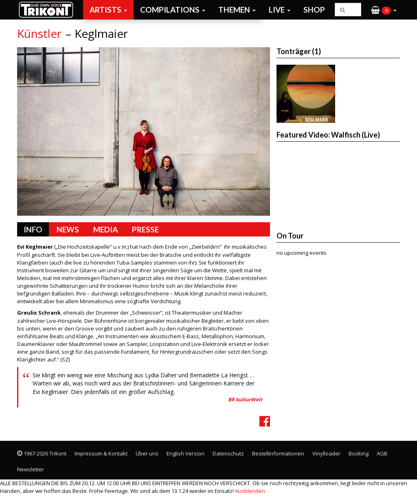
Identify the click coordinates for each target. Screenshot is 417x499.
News (68, 229)
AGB (382, 453)
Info (33, 229)
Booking (359, 453)
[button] (383, 10)
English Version (185, 453)
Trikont (48, 9)
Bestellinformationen (278, 453)
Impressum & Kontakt (101, 453)
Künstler (39, 33)
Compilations (172, 9)
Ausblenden (250, 491)
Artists (108, 9)
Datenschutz (228, 453)
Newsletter (30, 469)
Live (279, 9)
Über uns (147, 453)
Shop (314, 9)
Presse (145, 229)
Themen (237, 9)
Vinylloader (326, 453)
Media (105, 229)
